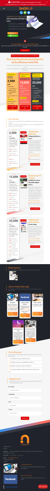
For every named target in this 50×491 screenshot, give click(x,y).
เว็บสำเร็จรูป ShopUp (11, 487)
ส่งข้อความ (25, 418)
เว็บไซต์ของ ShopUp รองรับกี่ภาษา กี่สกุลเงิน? (20, 366)
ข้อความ (10, 409)
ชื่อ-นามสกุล (11, 387)
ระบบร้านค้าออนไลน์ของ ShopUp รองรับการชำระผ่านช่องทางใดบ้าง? (24, 370)
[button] (7, 276)
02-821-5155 (20, 455)
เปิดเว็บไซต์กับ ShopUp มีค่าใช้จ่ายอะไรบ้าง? (19, 359)
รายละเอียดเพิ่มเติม (12, 107)
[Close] (46, 2)
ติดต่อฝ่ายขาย (25, 50)
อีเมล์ (10, 402)
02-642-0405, (13, 455)
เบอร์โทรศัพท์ (11, 394)
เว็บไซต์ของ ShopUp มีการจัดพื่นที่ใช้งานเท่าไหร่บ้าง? (21, 362)
